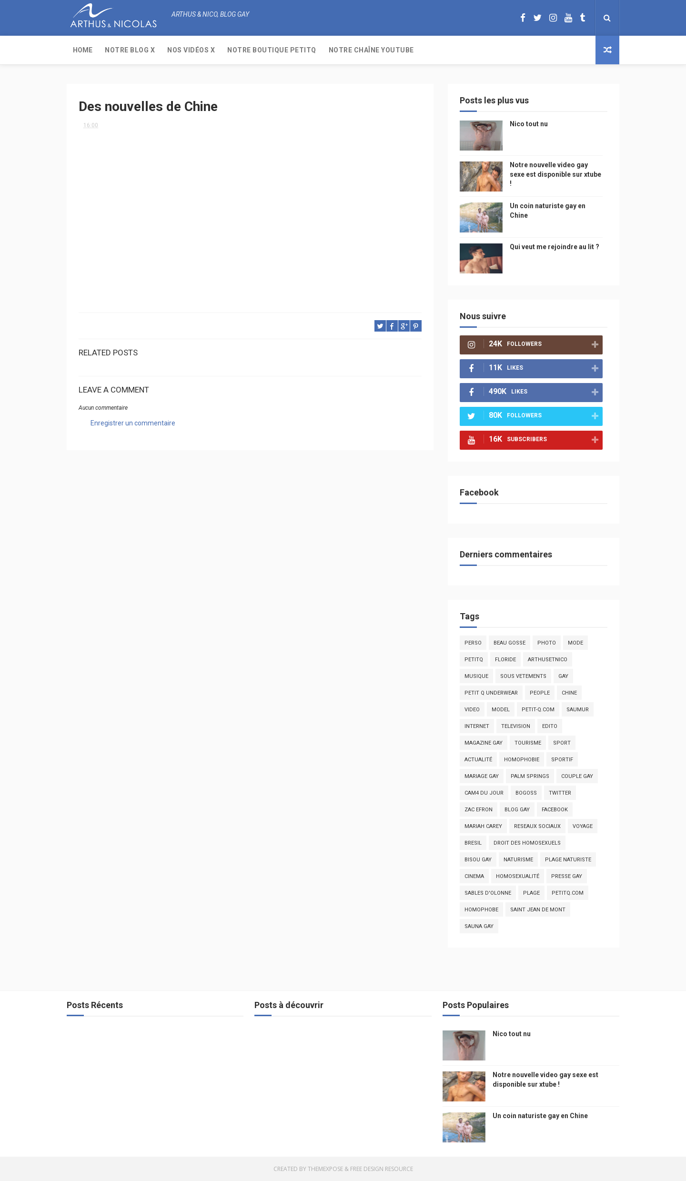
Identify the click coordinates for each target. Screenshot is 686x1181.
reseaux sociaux (537, 826)
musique (476, 676)
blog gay (517, 810)
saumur (577, 710)
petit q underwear (491, 693)
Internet (476, 726)
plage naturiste (568, 860)
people (540, 693)
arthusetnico (547, 659)
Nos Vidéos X (191, 50)
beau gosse (509, 643)
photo (546, 643)
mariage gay (481, 776)
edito (549, 726)
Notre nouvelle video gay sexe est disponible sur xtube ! (555, 174)
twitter (560, 793)
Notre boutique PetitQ (271, 50)
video (472, 710)
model (501, 710)
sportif (562, 760)
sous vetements (523, 676)
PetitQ (473, 659)
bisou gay (478, 860)
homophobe (481, 910)
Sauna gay (479, 926)
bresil (473, 843)
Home (82, 50)
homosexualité (517, 876)
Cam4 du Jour (484, 793)
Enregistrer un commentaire (133, 423)
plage (531, 893)
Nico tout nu (529, 124)
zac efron (478, 810)
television (515, 726)
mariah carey (483, 826)
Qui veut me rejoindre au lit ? (554, 247)
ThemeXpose (325, 1169)
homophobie (521, 760)
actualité (478, 760)
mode (575, 643)
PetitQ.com (568, 893)
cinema (474, 876)
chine (569, 693)
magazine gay (483, 743)
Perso (473, 643)
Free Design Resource (381, 1169)
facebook (555, 810)
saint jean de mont (537, 910)
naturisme (518, 860)
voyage (583, 826)
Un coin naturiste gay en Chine (540, 1116)
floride (505, 659)
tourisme (527, 743)
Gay (563, 676)
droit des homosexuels (527, 843)
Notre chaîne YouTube (371, 50)
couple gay (577, 776)
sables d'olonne (487, 893)
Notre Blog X (130, 50)
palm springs (530, 776)
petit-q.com (538, 710)
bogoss (526, 793)
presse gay (566, 876)
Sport (562, 743)
